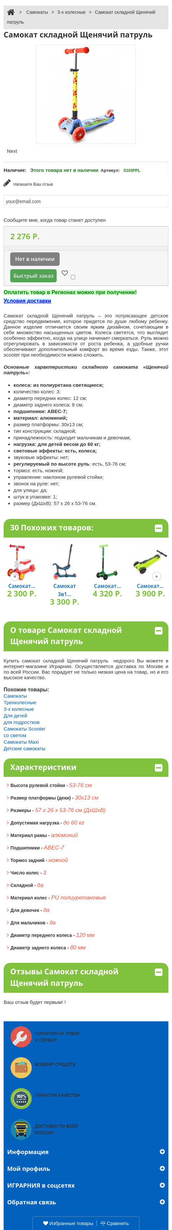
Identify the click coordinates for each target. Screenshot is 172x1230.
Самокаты (37, 12)
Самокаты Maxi (21, 742)
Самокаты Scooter (24, 728)
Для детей (15, 715)
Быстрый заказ (33, 275)
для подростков (22, 722)
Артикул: (110, 170)
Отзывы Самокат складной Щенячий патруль (86, 977)
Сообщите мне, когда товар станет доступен (55, 220)
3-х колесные (71, 12)
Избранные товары (68, 1223)
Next (12, 151)
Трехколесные (20, 702)
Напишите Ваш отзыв (28, 183)
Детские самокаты (24, 748)
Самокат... (21, 586)
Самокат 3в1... (64, 590)
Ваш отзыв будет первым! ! (35, 1002)
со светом (15, 735)
